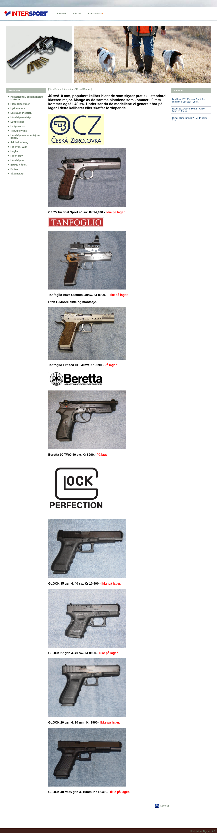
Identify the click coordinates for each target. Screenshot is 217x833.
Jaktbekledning (19, 142)
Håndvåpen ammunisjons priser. (25, 136)
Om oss (77, 13)
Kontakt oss (94, 13)
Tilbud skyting (18, 130)
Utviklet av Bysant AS (202, 831)
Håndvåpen (17, 160)
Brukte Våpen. (18, 164)
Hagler (14, 151)
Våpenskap (16, 173)
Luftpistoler (17, 121)
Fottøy (14, 169)
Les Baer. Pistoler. (21, 112)
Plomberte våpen (20, 104)
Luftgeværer (17, 126)
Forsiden (62, 13)
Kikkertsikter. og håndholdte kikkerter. (27, 98)
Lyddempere (17, 108)
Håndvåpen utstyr (20, 117)
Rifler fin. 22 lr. (18, 146)
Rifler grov (16, 155)
